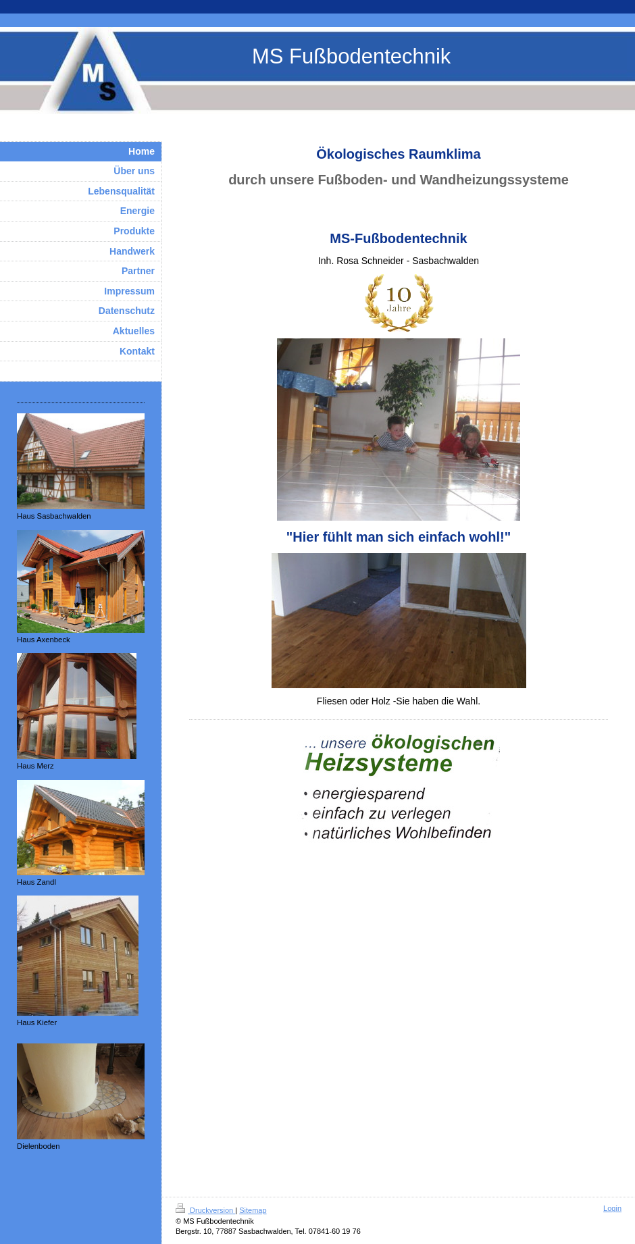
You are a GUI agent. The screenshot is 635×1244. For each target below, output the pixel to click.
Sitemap (252, 1210)
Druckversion (205, 1210)
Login (612, 1208)
